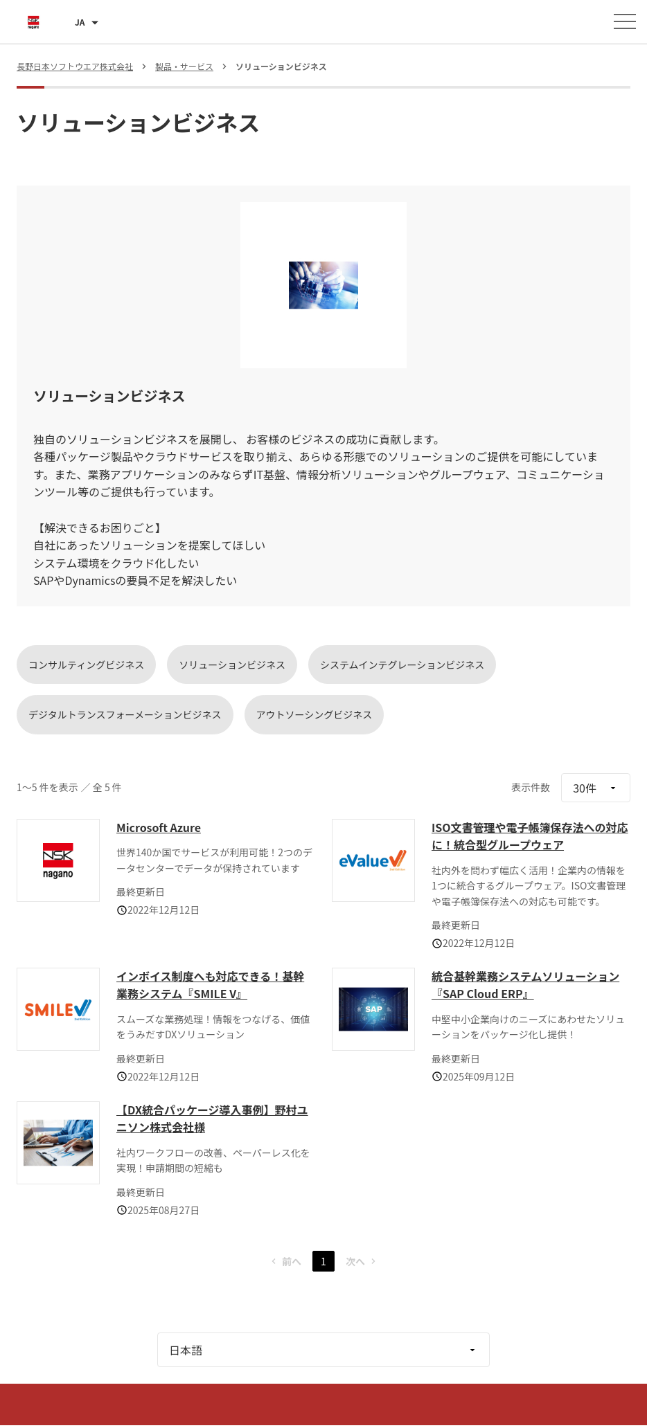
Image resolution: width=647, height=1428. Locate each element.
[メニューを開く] (625, 21)
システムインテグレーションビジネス (402, 664)
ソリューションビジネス (232, 664)
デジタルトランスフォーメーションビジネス (125, 714)
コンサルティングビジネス (86, 664)
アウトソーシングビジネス (314, 714)
